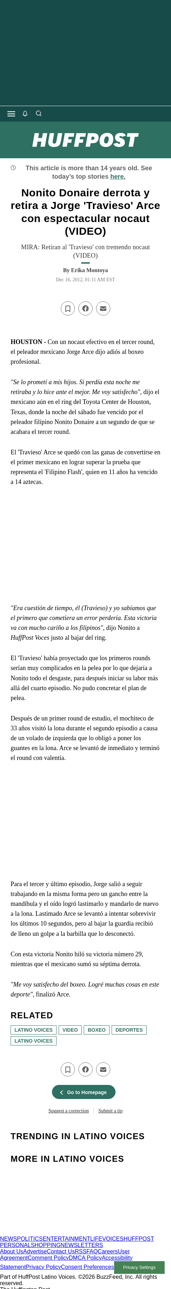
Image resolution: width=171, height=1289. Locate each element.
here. (117, 176)
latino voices (33, 1030)
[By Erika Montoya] (89, 270)
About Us (11, 1251)
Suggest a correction (68, 1110)
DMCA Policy (85, 1258)
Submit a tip (111, 1110)
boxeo (97, 1030)
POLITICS (30, 1239)
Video (70, 1030)
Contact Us (61, 1251)
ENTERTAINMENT (66, 1239)
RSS (81, 1251)
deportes (129, 1030)
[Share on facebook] (85, 308)
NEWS (8, 1239)
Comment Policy (48, 1258)
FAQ (92, 1251)
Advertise (35, 1251)
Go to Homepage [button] (84, 1092)
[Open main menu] (11, 114)
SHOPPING (45, 1245)
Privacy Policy (43, 1267)
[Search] (38, 113)
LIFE (96, 1239)
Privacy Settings (139, 1267)
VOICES (112, 1239)
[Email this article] (103, 308)
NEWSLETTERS (82, 1245)
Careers (108, 1251)
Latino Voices (33, 1041)
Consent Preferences (87, 1267)
